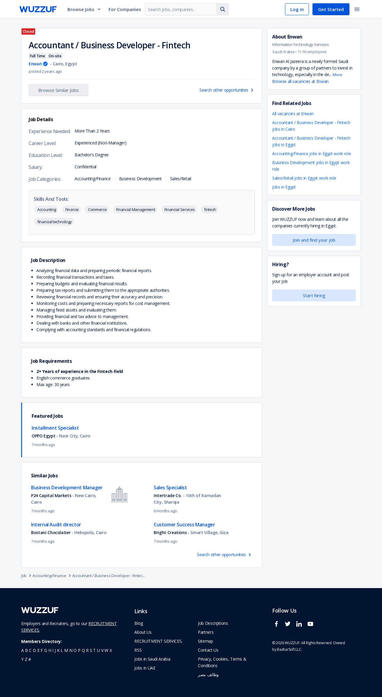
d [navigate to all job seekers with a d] (34, 650)
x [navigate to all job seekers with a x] (111, 650)
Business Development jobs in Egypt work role (310, 166)
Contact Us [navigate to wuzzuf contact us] (208, 650)
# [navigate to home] (29, 659)
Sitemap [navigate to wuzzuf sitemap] (205, 641)
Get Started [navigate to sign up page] (331, 9)
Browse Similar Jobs (58, 90)
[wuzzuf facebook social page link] (278, 626)
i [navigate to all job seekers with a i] (52, 650)
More (337, 74)
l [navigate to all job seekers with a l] (62, 650)
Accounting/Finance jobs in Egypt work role (311, 153)
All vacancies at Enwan (292, 113)
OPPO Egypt (44, 436)
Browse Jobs (84, 9)
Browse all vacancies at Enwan (300, 81)
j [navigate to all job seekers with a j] (55, 650)
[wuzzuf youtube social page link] (312, 626)
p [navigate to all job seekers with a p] (79, 650)
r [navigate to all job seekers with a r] (87, 650)
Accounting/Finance (52, 575)
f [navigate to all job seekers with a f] (42, 650)
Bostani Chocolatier (51, 532)
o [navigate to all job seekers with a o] (75, 650)
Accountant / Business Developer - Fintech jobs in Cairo (311, 126)
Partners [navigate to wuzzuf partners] (205, 632)
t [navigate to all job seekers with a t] (94, 650)
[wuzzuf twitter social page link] (289, 626)
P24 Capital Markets (51, 495)
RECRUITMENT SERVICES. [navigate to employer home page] (158, 641)
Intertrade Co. (168, 495)
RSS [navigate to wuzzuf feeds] (137, 650)
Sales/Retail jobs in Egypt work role (304, 178)
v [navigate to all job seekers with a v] (102, 650)
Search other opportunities (227, 90)
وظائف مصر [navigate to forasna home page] (208, 674)
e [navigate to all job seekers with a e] (38, 650)
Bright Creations (170, 532)
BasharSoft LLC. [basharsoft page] (289, 649)
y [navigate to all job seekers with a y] (22, 659)
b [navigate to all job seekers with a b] (26, 650)
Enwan (35, 64)
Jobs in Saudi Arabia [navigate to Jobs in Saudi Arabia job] (152, 659)
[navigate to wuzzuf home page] (38, 9)
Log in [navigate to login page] (297, 9)
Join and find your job (314, 240)
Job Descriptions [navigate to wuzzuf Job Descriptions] (213, 623)
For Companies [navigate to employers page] (125, 9)
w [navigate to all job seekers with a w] (106, 650)
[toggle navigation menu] (357, 9)
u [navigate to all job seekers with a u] (98, 650)
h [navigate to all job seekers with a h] (49, 650)
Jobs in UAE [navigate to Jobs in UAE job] (144, 668)
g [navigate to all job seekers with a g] (45, 650)
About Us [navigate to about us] (142, 632)
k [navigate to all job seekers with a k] (58, 650)
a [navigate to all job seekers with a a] (22, 650)
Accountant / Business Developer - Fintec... (108, 575)
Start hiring (314, 295)
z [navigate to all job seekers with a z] (26, 659)
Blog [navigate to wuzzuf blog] (138, 623)
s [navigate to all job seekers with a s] (91, 650)
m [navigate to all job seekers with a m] (66, 650)
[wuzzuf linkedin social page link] (300, 626)
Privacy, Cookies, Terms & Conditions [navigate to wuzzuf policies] (222, 662)
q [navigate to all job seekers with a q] (83, 650)
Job (27, 575)
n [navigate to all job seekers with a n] (71, 650)
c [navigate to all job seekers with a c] (30, 650)
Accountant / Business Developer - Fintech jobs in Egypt (311, 141)
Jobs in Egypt (283, 187)
